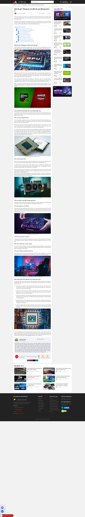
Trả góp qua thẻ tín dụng (54, 408)
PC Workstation (40, 408)
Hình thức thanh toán (53, 403)
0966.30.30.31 (65, 2)
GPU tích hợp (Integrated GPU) (24, 31)
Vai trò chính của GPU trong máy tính (24, 34)
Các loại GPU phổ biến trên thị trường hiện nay (26, 30)
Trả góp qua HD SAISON (54, 406)
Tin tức (39, 411)
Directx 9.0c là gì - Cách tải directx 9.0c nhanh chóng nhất (58, 72)
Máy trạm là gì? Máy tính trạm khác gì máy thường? (58, 36)
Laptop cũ (39, 398)
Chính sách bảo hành (53, 400)
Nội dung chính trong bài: (20, 27)
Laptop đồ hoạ (40, 400)
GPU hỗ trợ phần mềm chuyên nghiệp (26, 38)
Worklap (29, 335)
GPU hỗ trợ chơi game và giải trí (25, 37)
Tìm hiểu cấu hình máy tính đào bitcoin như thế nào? (58, 29)
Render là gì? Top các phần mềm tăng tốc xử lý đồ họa (58, 65)
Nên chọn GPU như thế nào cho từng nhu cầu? (26, 41)
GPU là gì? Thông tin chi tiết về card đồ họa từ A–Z (58, 79)
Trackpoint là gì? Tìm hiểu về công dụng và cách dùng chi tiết (57, 51)
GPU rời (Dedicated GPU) (23, 33)
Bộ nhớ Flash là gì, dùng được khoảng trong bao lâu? (58, 58)
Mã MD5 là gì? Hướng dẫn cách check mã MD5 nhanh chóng (58, 44)
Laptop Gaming (40, 403)
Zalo (2, 511)
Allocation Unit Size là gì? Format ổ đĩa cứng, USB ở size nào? (58, 22)
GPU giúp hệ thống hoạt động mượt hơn (26, 40)
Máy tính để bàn (41, 406)
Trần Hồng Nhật (22, 13)
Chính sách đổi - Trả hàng (54, 401)
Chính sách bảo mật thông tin (55, 409)
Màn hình (39, 409)
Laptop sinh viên (41, 401)
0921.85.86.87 (21, 413)
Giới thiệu (51, 398)
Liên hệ (51, 411)
